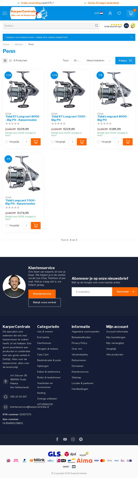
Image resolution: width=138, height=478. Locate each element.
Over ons (77, 349)
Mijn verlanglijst (115, 343)
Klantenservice (42, 293)
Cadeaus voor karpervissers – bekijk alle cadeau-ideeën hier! (36, 37)
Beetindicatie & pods (49, 360)
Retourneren (79, 360)
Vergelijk (14, 141)
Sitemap (76, 377)
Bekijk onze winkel (44, 302)
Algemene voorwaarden (85, 331)
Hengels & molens (47, 349)
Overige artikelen (47, 398)
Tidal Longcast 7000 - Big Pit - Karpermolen (20, 202)
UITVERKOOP (45, 404)
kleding (41, 393)
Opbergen (43, 366)
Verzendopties (80, 354)
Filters (125, 60)
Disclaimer (78, 366)
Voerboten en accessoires (45, 385)
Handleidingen (80, 389)
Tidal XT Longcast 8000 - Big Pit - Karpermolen (22, 118)
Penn (31, 44)
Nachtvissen (44, 343)
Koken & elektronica (48, 371)
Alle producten (114, 354)
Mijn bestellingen (116, 337)
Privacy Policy (79, 343)
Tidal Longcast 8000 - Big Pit (112, 118)
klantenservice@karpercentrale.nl (29, 407)
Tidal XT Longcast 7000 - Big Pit (69, 118)
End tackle (43, 337)
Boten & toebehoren (49, 377)
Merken (19, 44)
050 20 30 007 (18, 396)
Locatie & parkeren (82, 383)
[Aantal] (26, 141)
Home (6, 44)
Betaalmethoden (81, 337)
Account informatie (117, 331)
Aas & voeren (45, 331)
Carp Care (43, 354)
